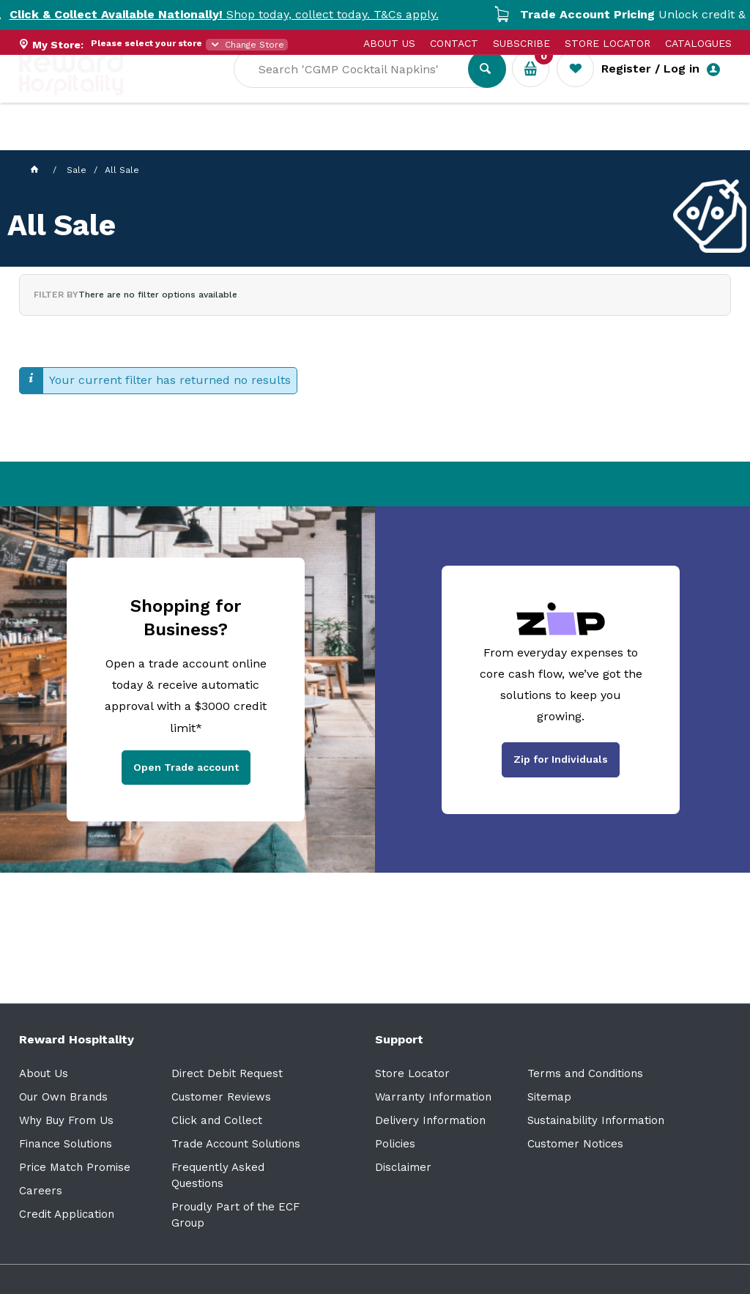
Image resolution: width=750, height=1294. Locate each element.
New (548, 139)
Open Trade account (186, 767)
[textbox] (362, 89)
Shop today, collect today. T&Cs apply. (234, 14)
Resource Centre (407, 139)
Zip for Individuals (560, 759)
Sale (497, 140)
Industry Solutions (272, 139)
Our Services (150, 139)
